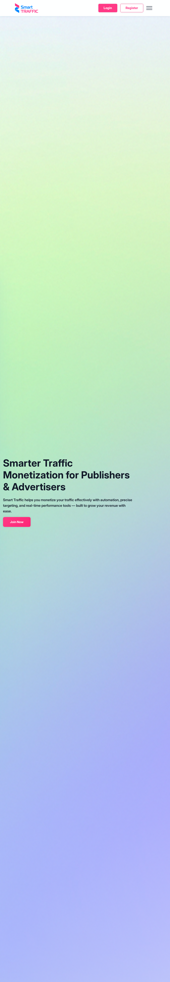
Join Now (17, 522)
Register (132, 8)
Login (108, 8)
